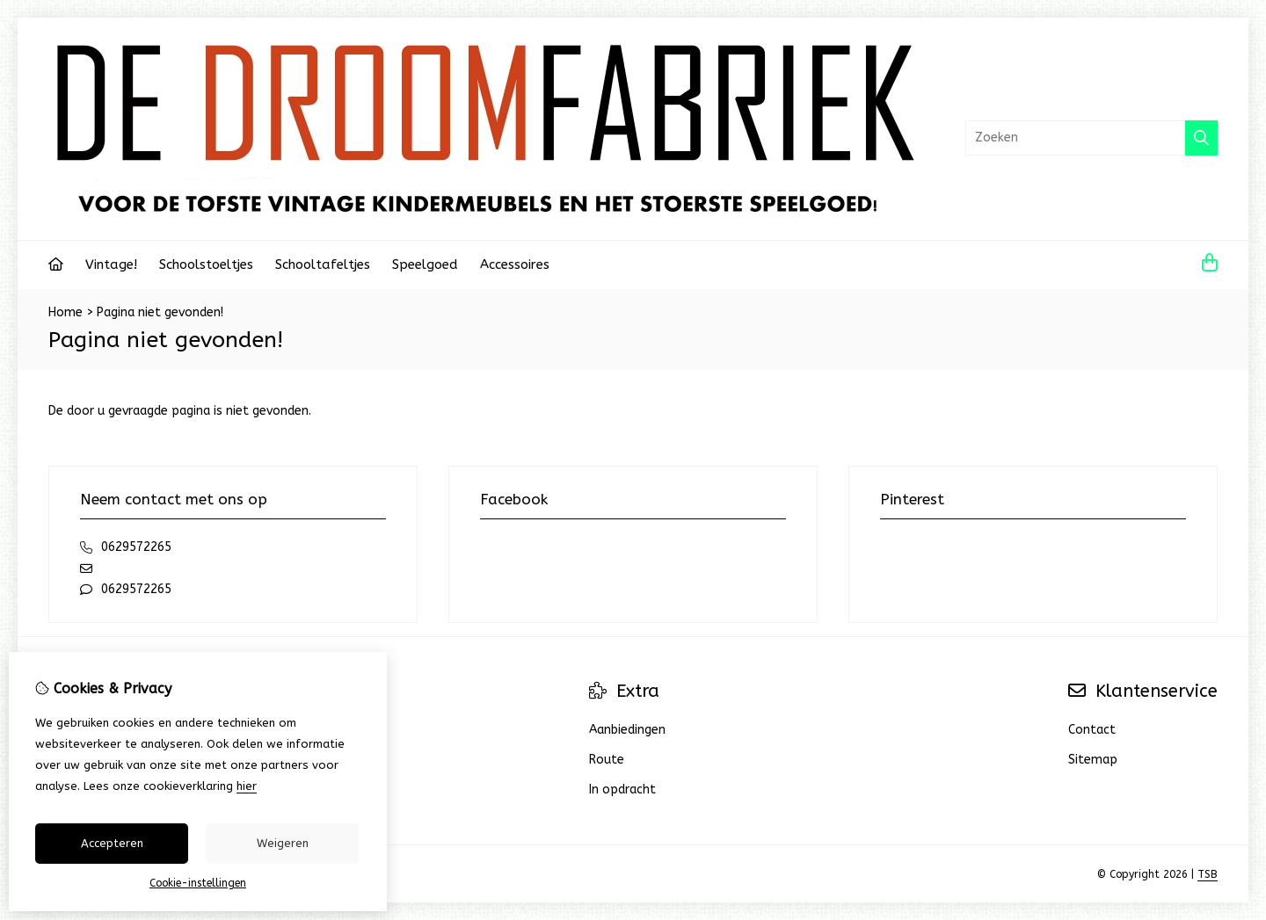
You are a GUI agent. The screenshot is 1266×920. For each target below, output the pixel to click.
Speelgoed (425, 264)
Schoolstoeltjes (206, 264)
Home (65, 312)
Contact (1092, 729)
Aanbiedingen (627, 729)
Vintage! (111, 264)
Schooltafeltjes (322, 264)
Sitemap (1092, 759)
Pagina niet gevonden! (160, 312)
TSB (1207, 874)
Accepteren (112, 843)
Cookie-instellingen (197, 883)
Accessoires (514, 264)
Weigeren (283, 843)
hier (246, 786)
